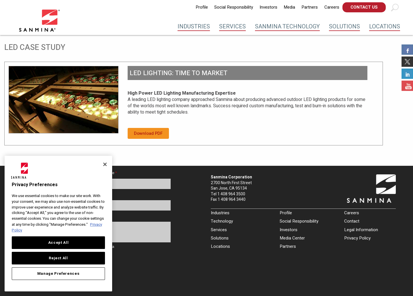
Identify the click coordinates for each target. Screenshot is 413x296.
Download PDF (148, 133)
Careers (331, 7)
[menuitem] (201, 7)
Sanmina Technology (287, 26)
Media (289, 7)
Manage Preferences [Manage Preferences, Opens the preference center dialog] (58, 273)
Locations (384, 26)
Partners (309, 7)
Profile (202, 7)
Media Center (292, 238)
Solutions (344, 26)
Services (232, 26)
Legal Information (361, 230)
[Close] (105, 164)
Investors (268, 7)
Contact (351, 221)
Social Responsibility (233, 7)
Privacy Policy (357, 238)
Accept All (58, 243)
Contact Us (364, 7)
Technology (222, 221)
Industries (194, 26)
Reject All (58, 258)
